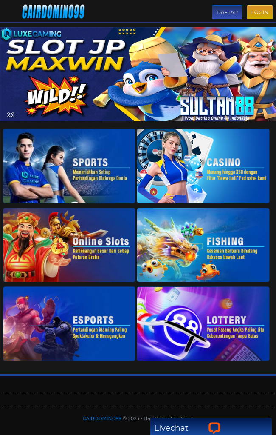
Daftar (227, 12)
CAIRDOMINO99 (103, 418)
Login (259, 12)
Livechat (187, 428)
